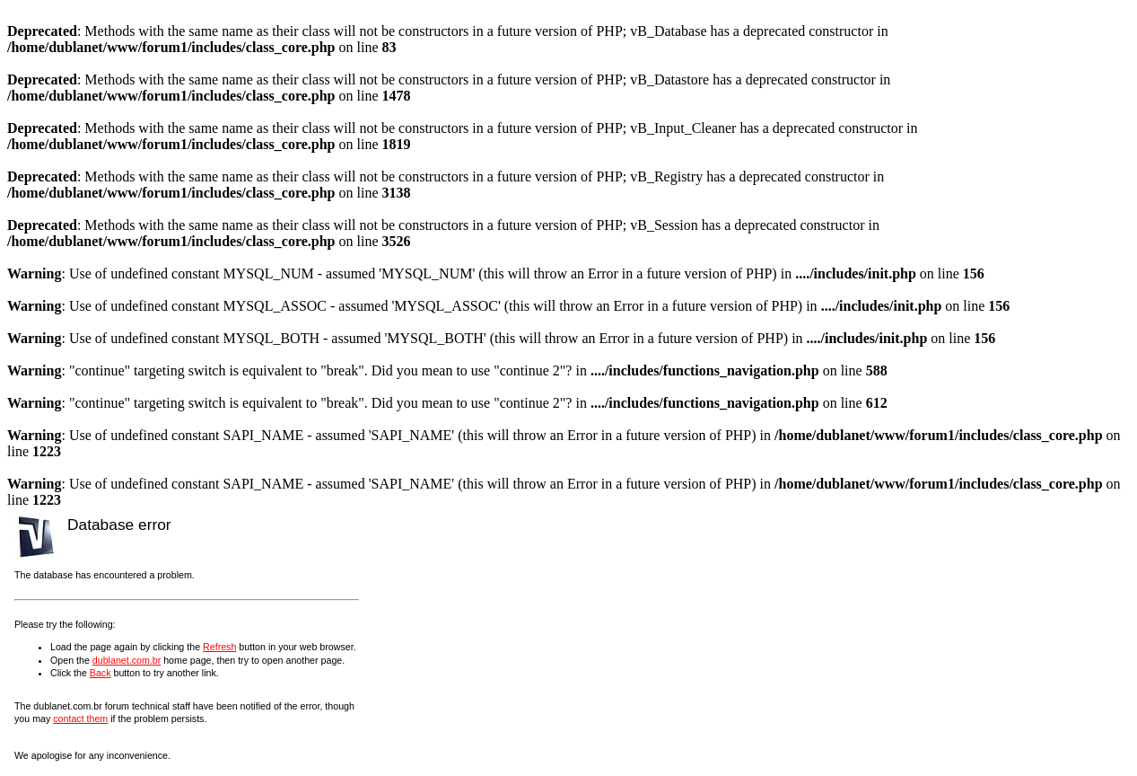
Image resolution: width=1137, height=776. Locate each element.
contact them (80, 718)
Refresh (219, 646)
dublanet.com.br (126, 660)
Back (100, 672)
